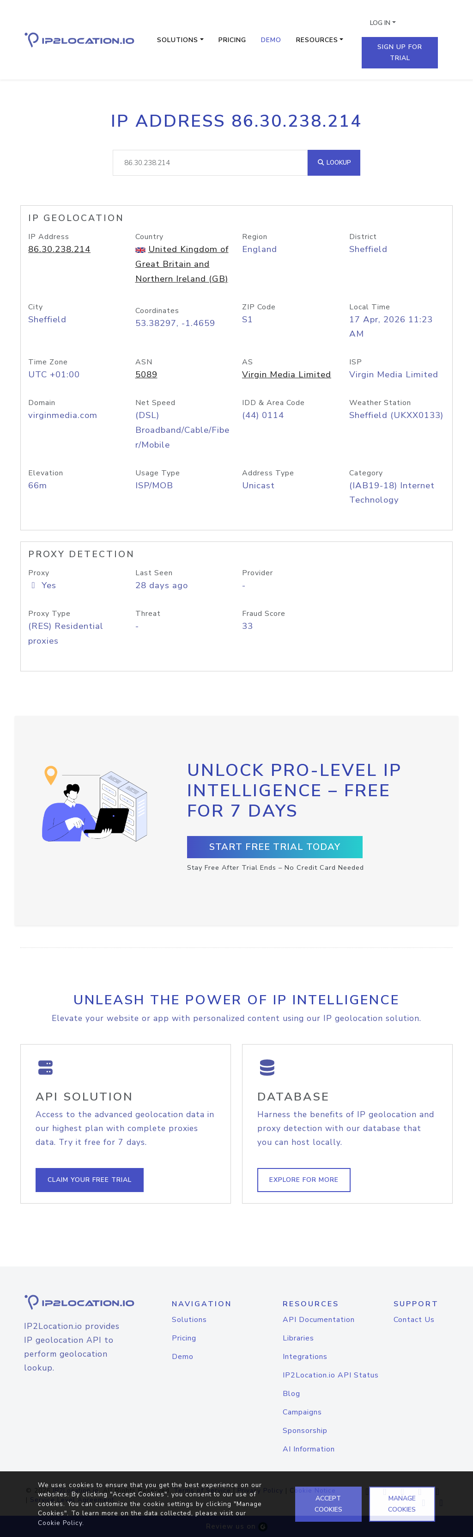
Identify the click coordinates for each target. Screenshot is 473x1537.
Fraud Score (263, 614)
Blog (291, 1394)
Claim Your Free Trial (90, 1179)
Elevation (45, 473)
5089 (146, 375)
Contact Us (414, 1320)
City (35, 307)
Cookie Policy (60, 1523)
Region (254, 237)
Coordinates (157, 311)
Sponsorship (305, 1431)
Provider (257, 573)
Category (366, 473)
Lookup (334, 162)
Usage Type (157, 473)
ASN (143, 362)
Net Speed (155, 403)
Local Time (369, 307)
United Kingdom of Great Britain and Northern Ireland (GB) (182, 264)
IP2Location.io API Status (331, 1375)
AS (247, 362)
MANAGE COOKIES (402, 1504)
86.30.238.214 (59, 249)
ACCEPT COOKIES (328, 1504)
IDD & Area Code (273, 403)
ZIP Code (259, 307)
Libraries (298, 1338)
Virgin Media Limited (286, 375)
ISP (355, 362)
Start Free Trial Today (274, 847)
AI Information (309, 1449)
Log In (380, 22)
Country (149, 237)
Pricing (232, 40)
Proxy (38, 573)
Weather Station (380, 403)
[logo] (70, 1302)
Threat (148, 614)
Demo (271, 40)
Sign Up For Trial (399, 52)
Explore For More (304, 1179)
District (363, 237)
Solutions (177, 40)
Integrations (305, 1357)
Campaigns (302, 1412)
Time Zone (48, 362)
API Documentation (319, 1320)
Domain (41, 403)
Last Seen (154, 573)
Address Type (268, 473)
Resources (317, 40)
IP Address (48, 237)
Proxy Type (49, 614)
